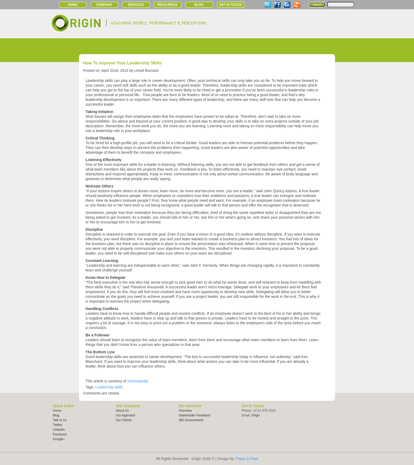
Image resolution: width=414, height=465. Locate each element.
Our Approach (125, 415)
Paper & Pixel (247, 459)
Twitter (57, 425)
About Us (122, 410)
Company (104, 5)
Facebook (60, 434)
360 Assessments (191, 420)
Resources (167, 5)
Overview (185, 410)
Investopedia (137, 381)
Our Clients (123, 420)
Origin (255, 415)
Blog (199, 5)
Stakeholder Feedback (194, 415)
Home (72, 5)
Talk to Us (60, 420)
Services (136, 5)
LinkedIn (59, 429)
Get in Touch (230, 5)
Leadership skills (109, 387)
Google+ (59, 439)
